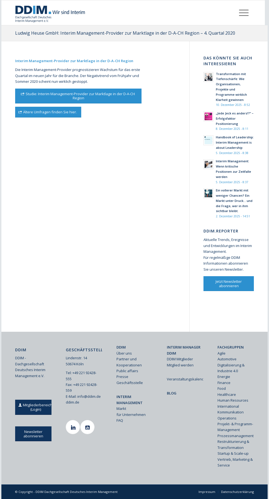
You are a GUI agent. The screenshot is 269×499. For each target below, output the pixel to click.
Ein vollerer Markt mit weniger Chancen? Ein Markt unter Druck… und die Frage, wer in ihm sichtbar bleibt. (234, 200)
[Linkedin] (73, 427)
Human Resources (233, 400)
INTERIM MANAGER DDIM (183, 350)
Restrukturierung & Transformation (233, 444)
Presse (122, 376)
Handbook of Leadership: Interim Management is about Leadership (235, 142)
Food (222, 388)
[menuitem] (244, 12)
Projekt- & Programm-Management (235, 426)
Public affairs (127, 370)
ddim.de (72, 402)
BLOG (171, 393)
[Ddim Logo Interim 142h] (50, 12)
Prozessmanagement (236, 435)
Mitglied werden (180, 365)
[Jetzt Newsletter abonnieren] (228, 283)
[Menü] (244, 12)
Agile (221, 353)
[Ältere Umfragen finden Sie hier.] (48, 112)
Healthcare (227, 394)
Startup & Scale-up (233, 453)
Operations (227, 418)
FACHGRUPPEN (231, 347)
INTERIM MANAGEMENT (129, 399)
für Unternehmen (131, 414)
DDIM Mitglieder (180, 359)
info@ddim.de (89, 396)
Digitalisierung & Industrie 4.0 (231, 368)
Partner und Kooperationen (129, 362)
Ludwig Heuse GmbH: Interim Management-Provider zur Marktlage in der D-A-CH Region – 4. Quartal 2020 (125, 33)
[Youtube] (88, 427)
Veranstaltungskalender (185, 379)
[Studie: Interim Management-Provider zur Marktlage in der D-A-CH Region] (78, 96)
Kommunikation (231, 412)
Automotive (227, 359)
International (228, 406)
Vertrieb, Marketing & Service (235, 462)
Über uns (124, 353)
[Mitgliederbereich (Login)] (35, 407)
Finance (224, 382)
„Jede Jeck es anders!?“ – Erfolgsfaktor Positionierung (235, 118)
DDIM (121, 347)
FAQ (119, 420)
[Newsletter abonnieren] (33, 433)
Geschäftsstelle (129, 382)
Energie (224, 376)
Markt (121, 408)
